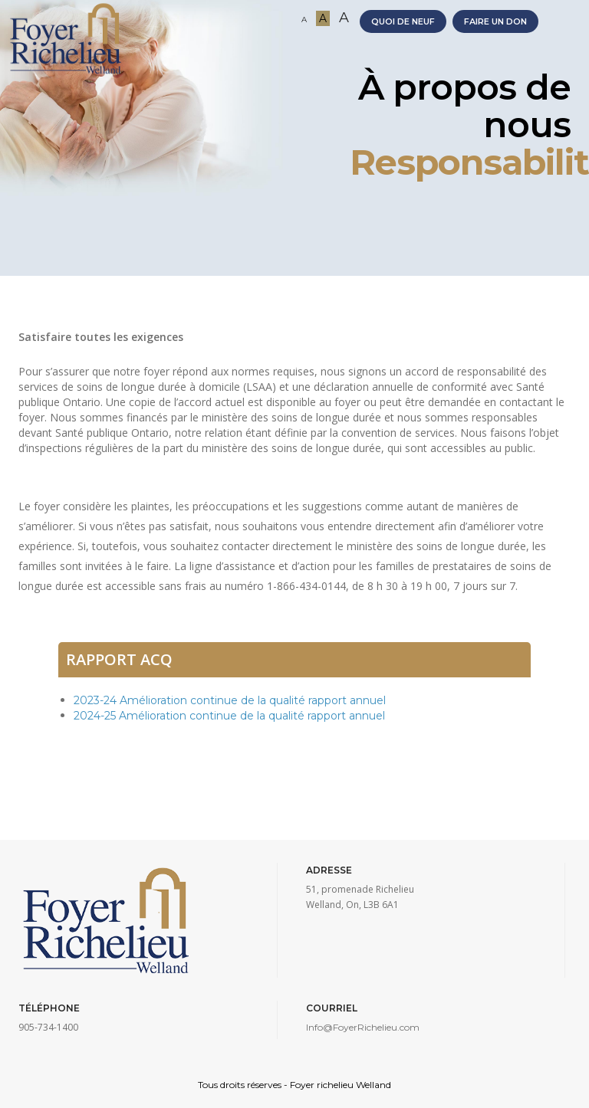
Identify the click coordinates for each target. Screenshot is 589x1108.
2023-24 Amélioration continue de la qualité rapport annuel (230, 700)
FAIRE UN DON (495, 21)
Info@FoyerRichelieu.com (363, 1027)
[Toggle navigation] (572, 38)
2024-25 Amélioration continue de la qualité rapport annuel (229, 716)
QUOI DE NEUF (403, 21)
